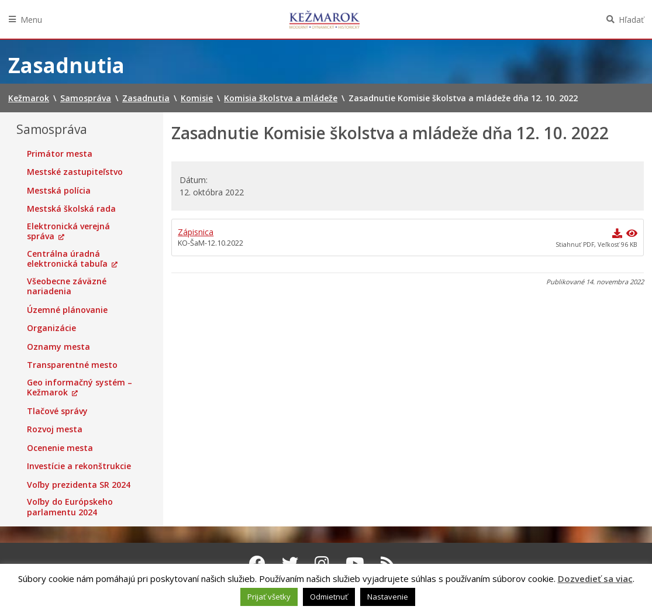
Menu (31, 19)
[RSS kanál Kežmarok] (388, 563)
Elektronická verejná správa (68, 231)
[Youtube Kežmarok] (355, 563)
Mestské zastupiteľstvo (75, 172)
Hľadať (631, 19)
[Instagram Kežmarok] (322, 563)
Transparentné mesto (72, 365)
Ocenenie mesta (60, 448)
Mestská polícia (59, 190)
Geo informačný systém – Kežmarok (79, 387)
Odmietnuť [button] (329, 596)
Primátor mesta (59, 154)
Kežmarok (324, 19)
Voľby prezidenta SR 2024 (78, 485)
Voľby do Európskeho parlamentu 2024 (70, 507)
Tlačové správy (57, 411)
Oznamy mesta (58, 347)
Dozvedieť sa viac (595, 578)
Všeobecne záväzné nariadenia (66, 286)
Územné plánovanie (67, 310)
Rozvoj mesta (54, 429)
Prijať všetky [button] (269, 596)
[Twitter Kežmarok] (290, 563)
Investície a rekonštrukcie (79, 466)
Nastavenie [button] (387, 596)
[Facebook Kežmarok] (257, 563)
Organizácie (51, 328)
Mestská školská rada (71, 209)
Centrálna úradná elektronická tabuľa (67, 259)
